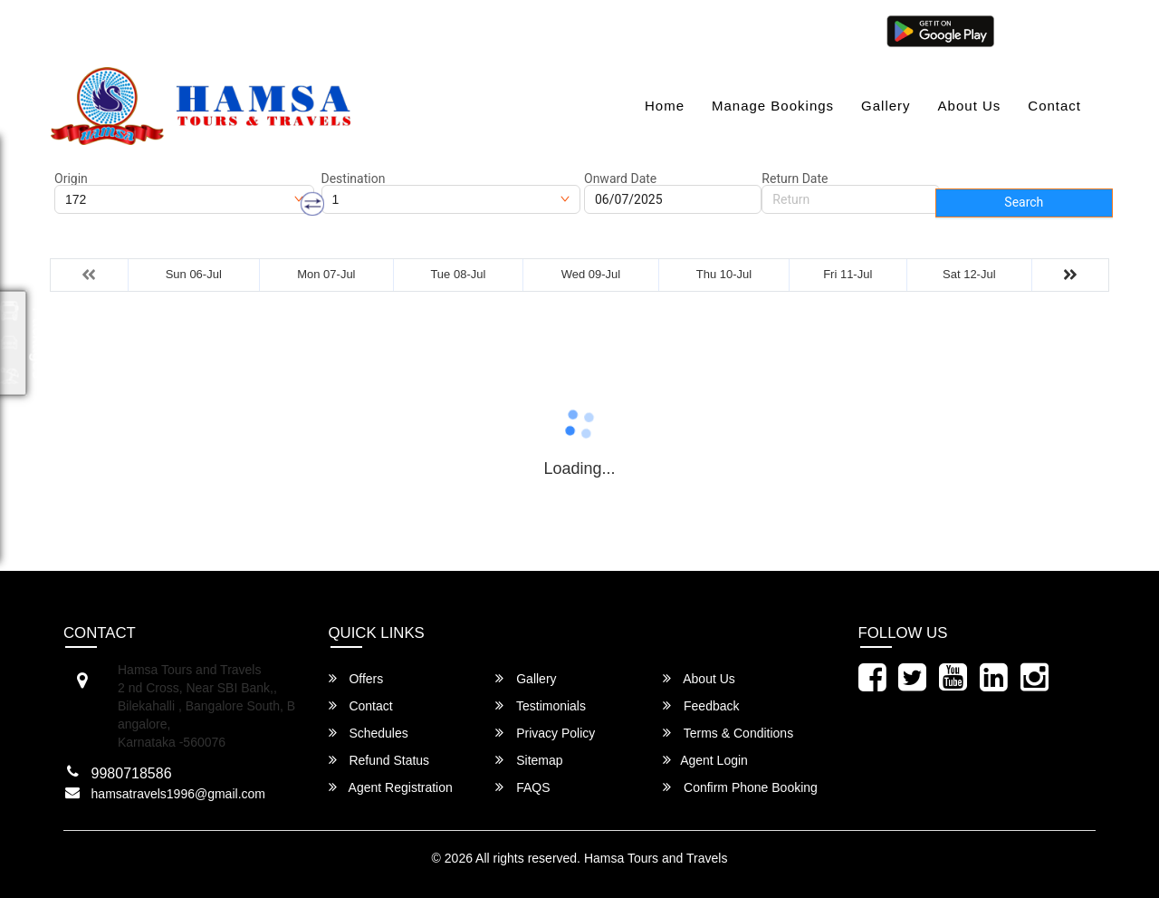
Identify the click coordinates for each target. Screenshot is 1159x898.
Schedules (368, 732)
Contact (1054, 105)
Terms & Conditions (728, 732)
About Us (969, 105)
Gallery (886, 105)
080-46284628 (321, 29)
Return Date (794, 178)
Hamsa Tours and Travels (655, 858)
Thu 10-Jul (724, 274)
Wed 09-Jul (591, 274)
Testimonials (540, 705)
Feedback (701, 705)
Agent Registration (391, 787)
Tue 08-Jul (457, 274)
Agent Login (1048, 29)
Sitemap (528, 760)
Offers (356, 678)
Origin (71, 178)
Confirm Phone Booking (740, 787)
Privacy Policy (545, 732)
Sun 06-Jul (194, 274)
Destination (353, 178)
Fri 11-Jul (847, 274)
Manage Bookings (773, 105)
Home (665, 105)
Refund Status (379, 760)
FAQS (522, 787)
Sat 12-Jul (969, 274)
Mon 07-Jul (326, 274)
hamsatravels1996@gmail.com (154, 29)
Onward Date (620, 178)
